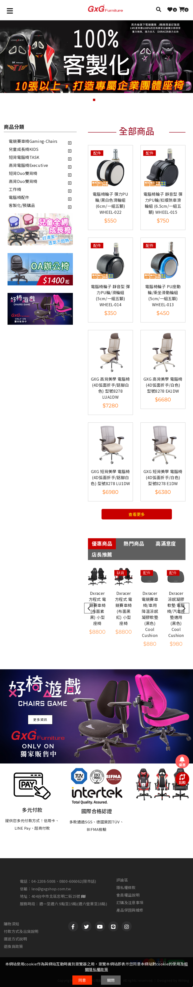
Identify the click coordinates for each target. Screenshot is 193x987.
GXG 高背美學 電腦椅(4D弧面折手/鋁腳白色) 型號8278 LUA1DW (110, 388)
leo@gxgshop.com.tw (51, 888)
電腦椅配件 (19, 197)
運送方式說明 (15, 938)
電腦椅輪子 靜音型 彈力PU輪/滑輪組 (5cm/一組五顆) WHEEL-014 (110, 295)
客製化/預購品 (22, 205)
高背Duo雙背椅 (23, 181)
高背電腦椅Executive (28, 165)
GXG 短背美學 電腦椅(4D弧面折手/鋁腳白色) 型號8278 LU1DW (110, 477)
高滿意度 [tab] (166, 543)
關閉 (111, 980)
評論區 (122, 880)
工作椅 (15, 189)
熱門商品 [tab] (134, 543)
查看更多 (136, 514)
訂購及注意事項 (129, 902)
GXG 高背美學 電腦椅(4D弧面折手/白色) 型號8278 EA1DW (162, 385)
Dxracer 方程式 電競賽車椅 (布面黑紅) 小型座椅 (123, 608)
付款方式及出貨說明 (21, 931)
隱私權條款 (126, 887)
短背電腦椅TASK (24, 157)
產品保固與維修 (129, 910)
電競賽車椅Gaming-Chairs (33, 141)
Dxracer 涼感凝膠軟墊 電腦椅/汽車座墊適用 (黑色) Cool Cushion (176, 614)
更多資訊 (40, 719)
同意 (82, 980)
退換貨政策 (13, 946)
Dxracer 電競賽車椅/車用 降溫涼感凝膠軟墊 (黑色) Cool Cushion (150, 614)
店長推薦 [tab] (102, 554)
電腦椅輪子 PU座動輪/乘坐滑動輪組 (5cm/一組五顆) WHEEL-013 (163, 295)
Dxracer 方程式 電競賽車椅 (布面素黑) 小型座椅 (97, 608)
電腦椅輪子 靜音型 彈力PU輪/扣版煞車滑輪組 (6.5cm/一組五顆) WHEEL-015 (162, 203)
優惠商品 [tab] (102, 543)
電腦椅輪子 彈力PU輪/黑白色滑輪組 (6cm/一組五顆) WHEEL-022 (110, 203)
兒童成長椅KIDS (24, 149)
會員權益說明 (127, 895)
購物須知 (11, 923)
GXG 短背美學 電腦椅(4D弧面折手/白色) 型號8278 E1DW (162, 477)
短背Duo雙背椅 (23, 173)
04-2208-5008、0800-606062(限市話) (63, 881)
